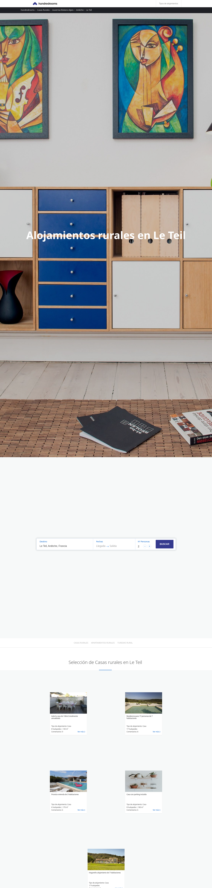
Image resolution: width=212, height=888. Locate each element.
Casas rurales (43, 10)
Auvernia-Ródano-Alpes (63, 10)
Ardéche (79, 10)
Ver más (80, 731)
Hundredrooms (28, 10)
